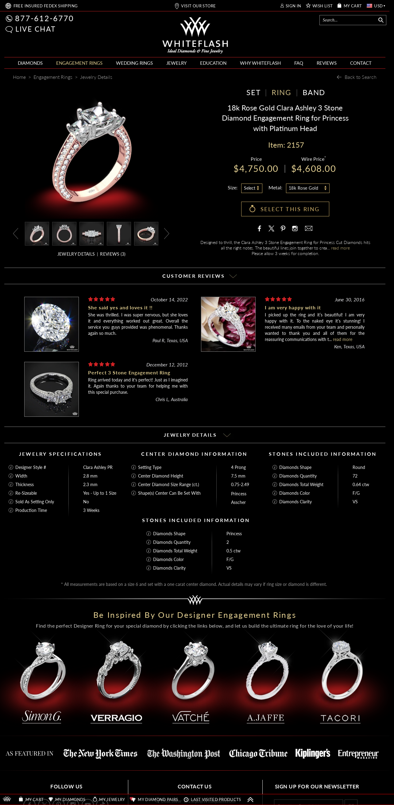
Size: (233, 187)
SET (253, 92)
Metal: (275, 187)
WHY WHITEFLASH (260, 63)
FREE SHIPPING (46, 6)
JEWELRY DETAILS (76, 254)
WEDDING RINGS (134, 63)
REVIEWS (327, 63)
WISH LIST (322, 6)
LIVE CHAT (35, 29)
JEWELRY (176, 63)
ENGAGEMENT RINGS (79, 63)
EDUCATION (213, 63)
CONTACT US (194, 786)
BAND (314, 92)
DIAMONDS (30, 63)
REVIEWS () (113, 254)
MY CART (353, 6)
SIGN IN (293, 6)
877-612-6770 (44, 18)
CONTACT (361, 63)
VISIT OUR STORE (198, 6)
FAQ (298, 63)
